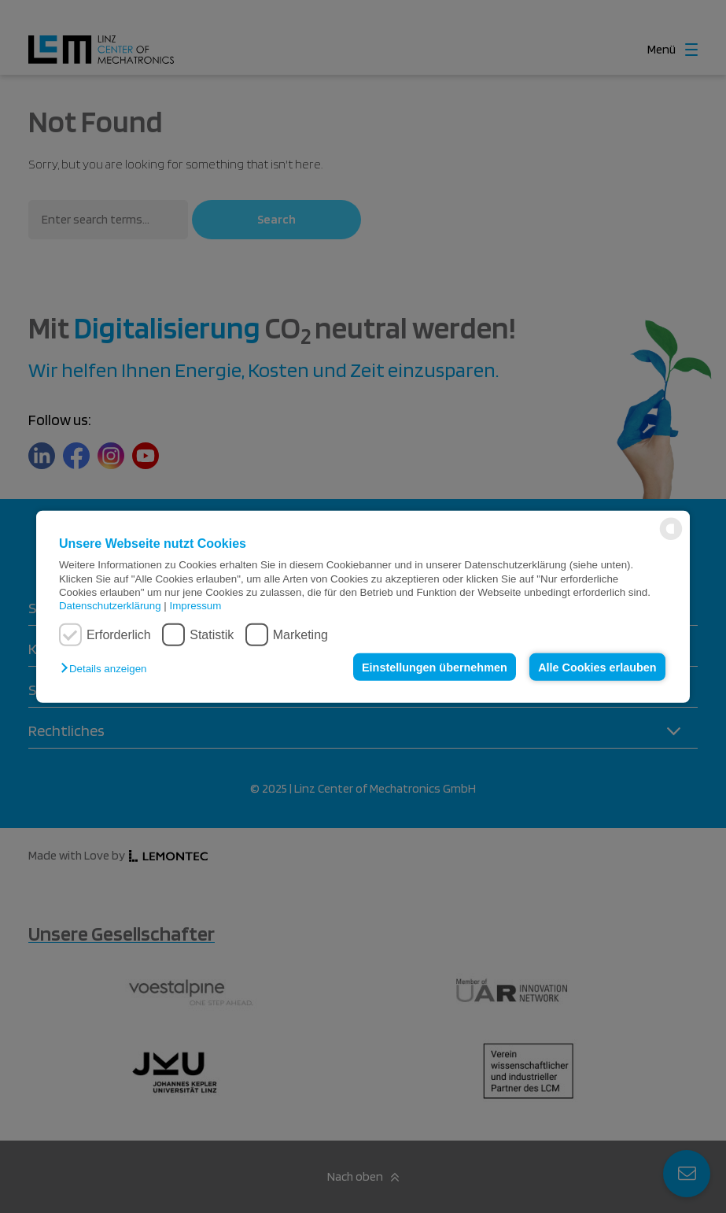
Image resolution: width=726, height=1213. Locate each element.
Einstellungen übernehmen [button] (434, 666)
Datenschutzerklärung (110, 606)
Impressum (195, 606)
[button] (107, 668)
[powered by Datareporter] (671, 538)
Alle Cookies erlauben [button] (597, 666)
